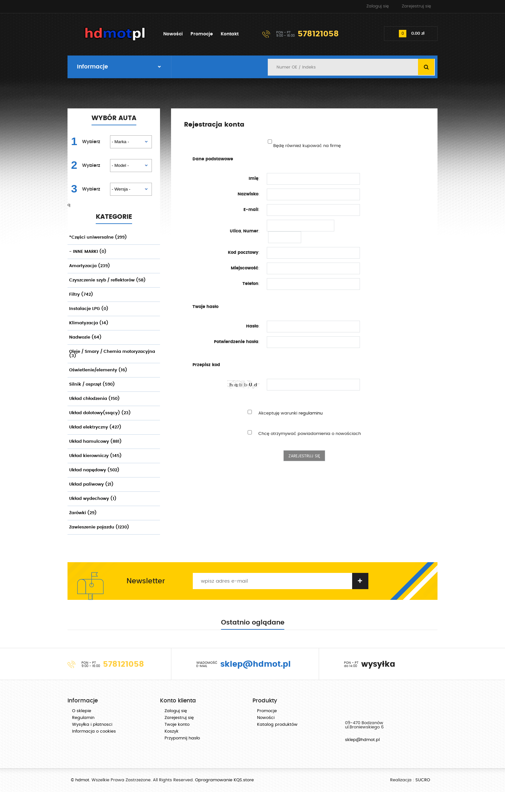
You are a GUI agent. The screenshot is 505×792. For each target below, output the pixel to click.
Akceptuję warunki (290, 413)
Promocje (202, 34)
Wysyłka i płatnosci (92, 725)
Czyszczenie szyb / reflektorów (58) (107, 280)
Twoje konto (177, 725)
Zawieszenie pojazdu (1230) (99, 527)
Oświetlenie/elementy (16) (98, 370)
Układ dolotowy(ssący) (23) (100, 413)
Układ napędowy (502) (94, 470)
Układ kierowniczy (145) (95, 456)
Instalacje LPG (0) (88, 309)
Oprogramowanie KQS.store (224, 780)
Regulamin (83, 718)
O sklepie (81, 711)
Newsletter (146, 581)
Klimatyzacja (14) (88, 323)
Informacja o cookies (94, 731)
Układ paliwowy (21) (91, 484)
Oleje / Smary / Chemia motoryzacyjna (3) (112, 354)
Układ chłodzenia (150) (94, 399)
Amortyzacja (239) (89, 266)
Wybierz (91, 142)
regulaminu (311, 413)
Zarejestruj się (416, 6)
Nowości (173, 34)
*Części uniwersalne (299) (98, 237)
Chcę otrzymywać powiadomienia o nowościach (309, 434)
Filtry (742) (81, 294)
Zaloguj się (377, 6)
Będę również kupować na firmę (307, 146)
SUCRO (422, 780)
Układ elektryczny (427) (95, 427)
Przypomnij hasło (182, 738)
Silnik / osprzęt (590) (92, 384)
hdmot (115, 34)
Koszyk (172, 731)
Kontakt (230, 34)
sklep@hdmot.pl (362, 740)
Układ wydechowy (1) (93, 499)
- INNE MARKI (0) (87, 252)
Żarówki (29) (83, 513)
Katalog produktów (277, 725)
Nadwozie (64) (85, 337)
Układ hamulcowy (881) (95, 441)
